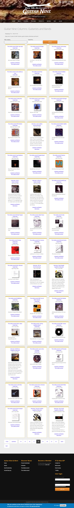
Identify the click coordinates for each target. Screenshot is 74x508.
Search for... (30, 39)
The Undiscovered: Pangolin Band (37, 155)
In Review (23, 465)
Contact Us (57, 463)
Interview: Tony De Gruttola (37, 408)
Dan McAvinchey (37, 125)
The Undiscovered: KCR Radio (37, 46)
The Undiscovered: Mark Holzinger (59, 98)
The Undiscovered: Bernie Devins (58, 240)
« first (7, 441)
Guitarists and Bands (15, 62)
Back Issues (57, 465)
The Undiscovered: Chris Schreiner (37, 384)
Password (57, 482)
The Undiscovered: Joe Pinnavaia (59, 349)
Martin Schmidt (15, 182)
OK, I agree (56, 507)
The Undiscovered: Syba (58, 214)
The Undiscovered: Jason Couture (37, 98)
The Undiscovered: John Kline (15, 384)
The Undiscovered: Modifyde (58, 71)
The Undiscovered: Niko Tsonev (59, 323)
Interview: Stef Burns (15, 349)
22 (56, 441)
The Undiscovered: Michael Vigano (15, 214)
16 (29, 441)
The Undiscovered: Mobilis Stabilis (59, 123)
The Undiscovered (15, 64)
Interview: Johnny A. (36, 180)
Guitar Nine (15, 48)
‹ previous (13, 441)
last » (7, 446)
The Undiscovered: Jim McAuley (59, 46)
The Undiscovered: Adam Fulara (37, 214)
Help (55, 21)
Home (13, 21)
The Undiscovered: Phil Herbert (15, 123)
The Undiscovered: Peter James (15, 323)
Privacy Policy (54, 504)
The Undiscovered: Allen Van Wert (15, 46)
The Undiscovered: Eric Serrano (37, 240)
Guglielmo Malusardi (59, 267)
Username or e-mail (59, 477)
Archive (49, 21)
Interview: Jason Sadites (37, 123)
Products (41, 21)
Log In (60, 21)
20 (47, 441)
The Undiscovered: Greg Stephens (15, 155)
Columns (26, 21)
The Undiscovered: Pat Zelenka (59, 298)
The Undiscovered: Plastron (59, 155)
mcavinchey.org (7, 470)
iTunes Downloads (25, 463)
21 (51, 441)
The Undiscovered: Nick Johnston (15, 265)
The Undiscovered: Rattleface (15, 298)
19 (42, 441)
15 (25, 441)
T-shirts (57, 470)
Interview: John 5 (15, 180)
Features (33, 21)
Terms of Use (44, 504)
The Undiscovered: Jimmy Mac (15, 98)
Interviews (37, 149)
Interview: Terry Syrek (59, 408)
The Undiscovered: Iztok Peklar (59, 384)
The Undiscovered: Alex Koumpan (15, 408)
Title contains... (7, 39)
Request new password (60, 486)
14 (20, 441)
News (19, 21)
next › (62, 441)
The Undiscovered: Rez (37, 71)
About (5, 465)
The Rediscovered (25, 468)
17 (34, 441)
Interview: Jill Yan (37, 265)
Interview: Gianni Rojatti (59, 265)
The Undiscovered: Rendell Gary (59, 180)
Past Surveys (58, 468)
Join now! (47, 464)
